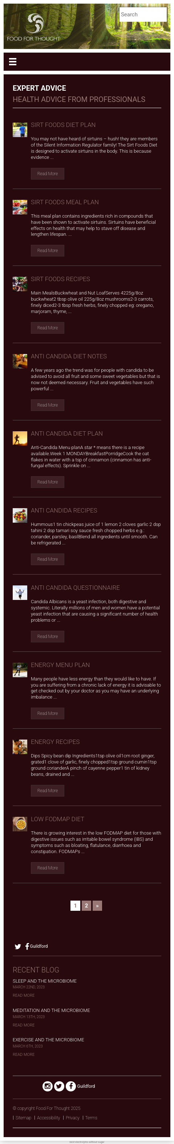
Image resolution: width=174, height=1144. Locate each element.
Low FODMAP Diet (57, 819)
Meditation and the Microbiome (51, 1010)
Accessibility (48, 1117)
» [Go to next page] (97, 905)
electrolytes (81, 1142)
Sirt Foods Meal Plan (65, 202)
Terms (91, 1117)
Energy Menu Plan (60, 664)
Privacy (73, 1117)
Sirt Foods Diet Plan (63, 124)
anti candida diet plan (67, 433)
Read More (47, 173)
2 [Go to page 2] (86, 905)
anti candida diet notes (69, 356)
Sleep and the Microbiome (45, 981)
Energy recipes (55, 741)
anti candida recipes (64, 510)
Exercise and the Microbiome (48, 1039)
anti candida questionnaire (75, 587)
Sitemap (23, 1117)
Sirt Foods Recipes (60, 279)
